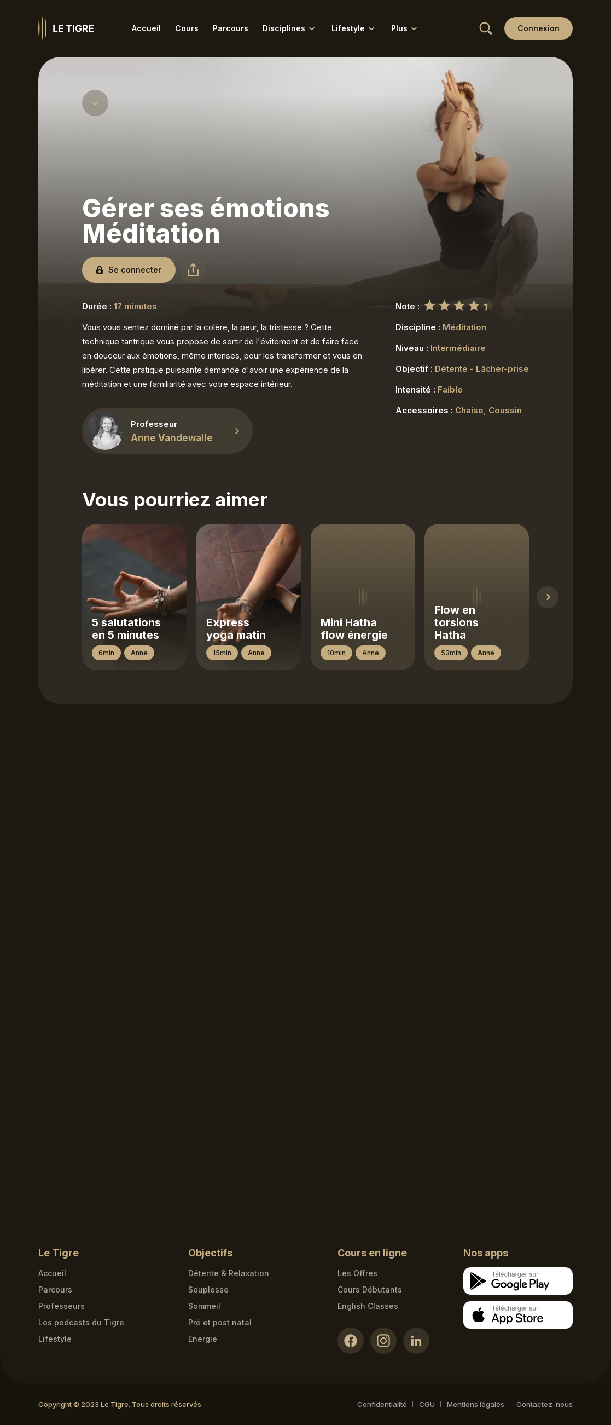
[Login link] (538, 28)
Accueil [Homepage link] (52, 1273)
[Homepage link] (66, 28)
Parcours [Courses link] (55, 1289)
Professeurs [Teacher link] (61, 1306)
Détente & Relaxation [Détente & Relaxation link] (228, 1273)
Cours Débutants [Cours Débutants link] (369, 1289)
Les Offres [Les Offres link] (357, 1273)
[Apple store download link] (518, 1315)
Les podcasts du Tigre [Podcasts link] (81, 1322)
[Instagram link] (383, 1341)
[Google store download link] (518, 1281)
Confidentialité (382, 1404)
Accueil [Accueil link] (146, 28)
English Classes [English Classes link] (367, 1306)
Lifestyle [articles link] (55, 1338)
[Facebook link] (350, 1341)
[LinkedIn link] (416, 1341)
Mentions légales (475, 1404)
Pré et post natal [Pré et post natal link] (220, 1322)
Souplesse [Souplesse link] (208, 1289)
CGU (427, 1404)
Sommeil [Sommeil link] (204, 1306)
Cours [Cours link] (187, 28)
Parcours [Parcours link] (230, 28)
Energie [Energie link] (202, 1338)
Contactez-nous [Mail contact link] (544, 1404)
